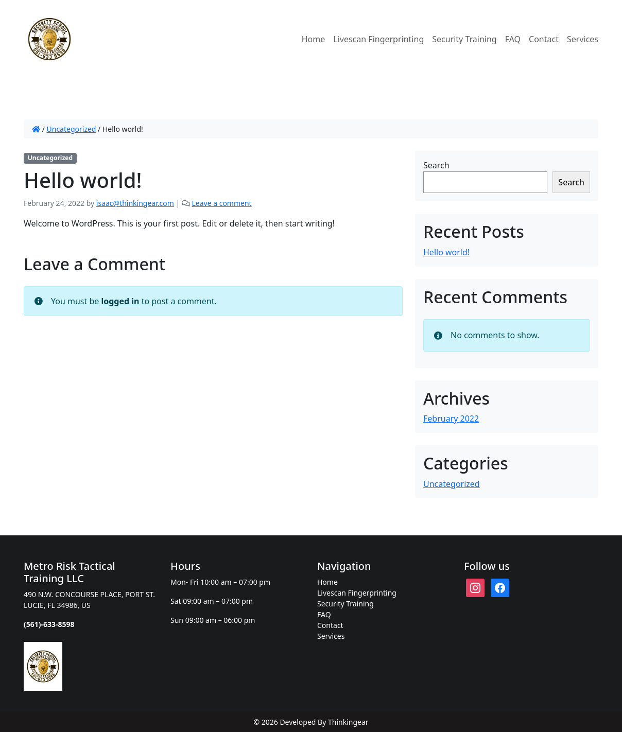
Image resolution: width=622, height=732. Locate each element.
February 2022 (451, 418)
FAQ (513, 39)
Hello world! (446, 252)
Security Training (464, 39)
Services (582, 39)
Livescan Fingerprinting (378, 39)
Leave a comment (221, 203)
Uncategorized (71, 129)
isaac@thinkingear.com (135, 203)
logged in (120, 301)
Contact (544, 39)
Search (436, 165)
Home (313, 39)
